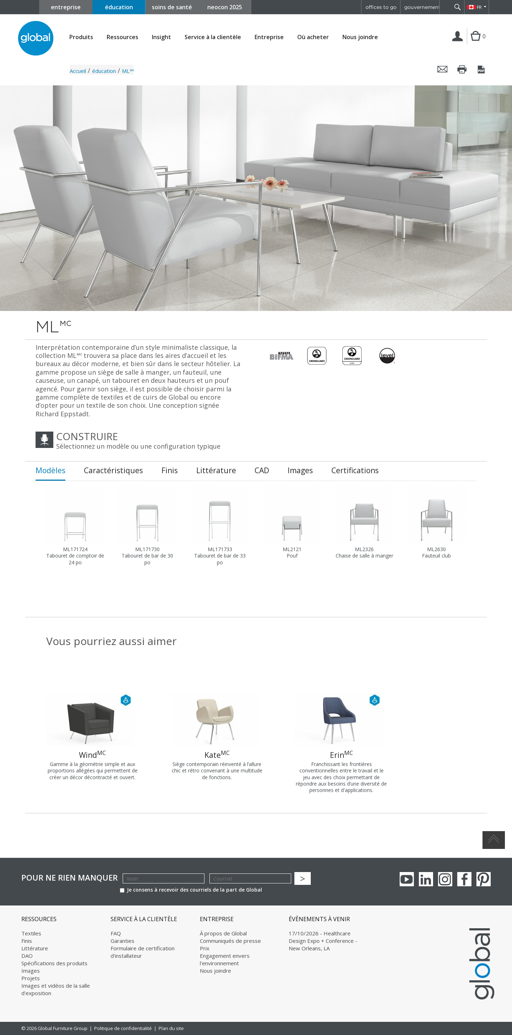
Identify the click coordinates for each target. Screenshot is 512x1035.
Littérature (34, 948)
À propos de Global (223, 933)
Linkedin (426, 879)
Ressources (122, 37)
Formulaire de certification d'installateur (143, 952)
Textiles (31, 933)
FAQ (116, 933)
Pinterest (483, 879)
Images (30, 970)
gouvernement (421, 7)
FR (479, 7)
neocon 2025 (224, 7)
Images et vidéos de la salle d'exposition (55, 989)
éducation (119, 7)
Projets (30, 978)
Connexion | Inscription (458, 43)
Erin (341, 754)
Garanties (122, 940)
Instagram (445, 879)
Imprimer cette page (462, 69)
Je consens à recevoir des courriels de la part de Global (191, 889)
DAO (27, 955)
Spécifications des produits (54, 963)
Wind (92, 754)
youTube (407, 879)
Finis (26, 940)
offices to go (381, 7)
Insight (161, 37)
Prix (204, 948)
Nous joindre (360, 37)
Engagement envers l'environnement (225, 959)
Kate (217, 754)
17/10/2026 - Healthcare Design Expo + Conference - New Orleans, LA (323, 941)
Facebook (464, 879)
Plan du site (171, 1028)
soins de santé (172, 7)
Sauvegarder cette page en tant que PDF (481, 69)
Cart (475, 43)
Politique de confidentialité (123, 1028)
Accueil (78, 70)
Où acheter (313, 37)
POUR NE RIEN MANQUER (69, 877)
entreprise (66, 7)
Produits (81, 37)
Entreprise (269, 37)
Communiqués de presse (230, 940)
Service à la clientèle (213, 37)
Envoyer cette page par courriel (442, 69)
